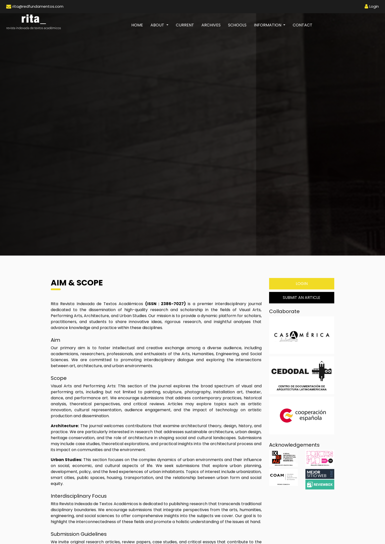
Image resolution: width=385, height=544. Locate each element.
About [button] (157, 25)
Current (185, 25)
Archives (211, 25)
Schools (237, 25)
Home (139, 25)
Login (302, 283)
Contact (302, 25)
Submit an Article (301, 297)
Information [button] (268, 25)
